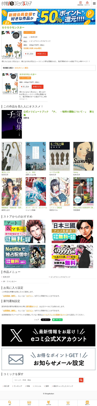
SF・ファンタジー (10, 282)
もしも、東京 (30, 173)
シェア (36, 320)
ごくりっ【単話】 (56, 208)
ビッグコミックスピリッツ (41, 41)
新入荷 (6, 387)
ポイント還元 (30, 32)
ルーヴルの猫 (54, 173)
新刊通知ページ (32, 307)
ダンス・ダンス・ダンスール (36, 208)
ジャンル (37, 387)
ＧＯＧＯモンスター (27, 74)
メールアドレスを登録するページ (55, 315)
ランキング (18, 387)
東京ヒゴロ (6, 173)
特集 (28, 387)
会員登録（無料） (9, 296)
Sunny (75, 173)
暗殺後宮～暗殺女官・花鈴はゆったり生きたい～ (12, 208)
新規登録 (80, 3)
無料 (47, 387)
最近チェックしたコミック (63, 387)
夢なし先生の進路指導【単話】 (84, 208)
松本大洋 (34, 37)
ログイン (87, 3)
